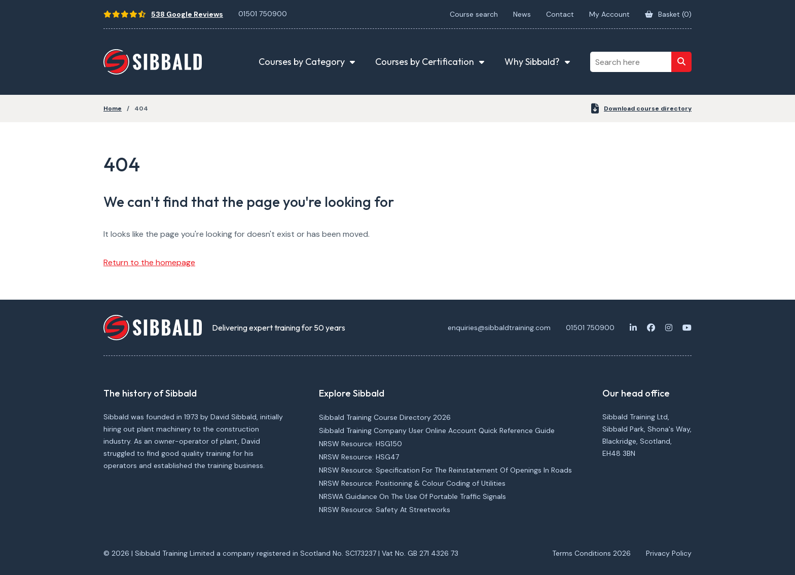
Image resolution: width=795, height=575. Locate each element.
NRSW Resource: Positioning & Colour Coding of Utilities (412, 483)
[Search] (681, 62)
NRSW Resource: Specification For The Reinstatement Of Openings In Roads (445, 470)
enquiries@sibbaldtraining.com (499, 327)
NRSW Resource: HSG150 (360, 443)
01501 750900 (262, 13)
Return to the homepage (149, 262)
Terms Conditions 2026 (591, 553)
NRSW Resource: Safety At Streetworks (384, 509)
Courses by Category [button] (302, 61)
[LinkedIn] (633, 328)
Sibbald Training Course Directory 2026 (385, 417)
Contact (560, 14)
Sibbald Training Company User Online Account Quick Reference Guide (437, 430)
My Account (609, 14)
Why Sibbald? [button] (532, 61)
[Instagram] (668, 328)
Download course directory (641, 108)
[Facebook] (651, 328)
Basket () (668, 14)
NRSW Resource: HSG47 (359, 456)
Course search (474, 14)
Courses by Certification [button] (424, 61)
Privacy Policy (669, 553)
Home (112, 108)
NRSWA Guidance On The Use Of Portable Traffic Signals (412, 496)
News (522, 14)
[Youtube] (687, 328)
